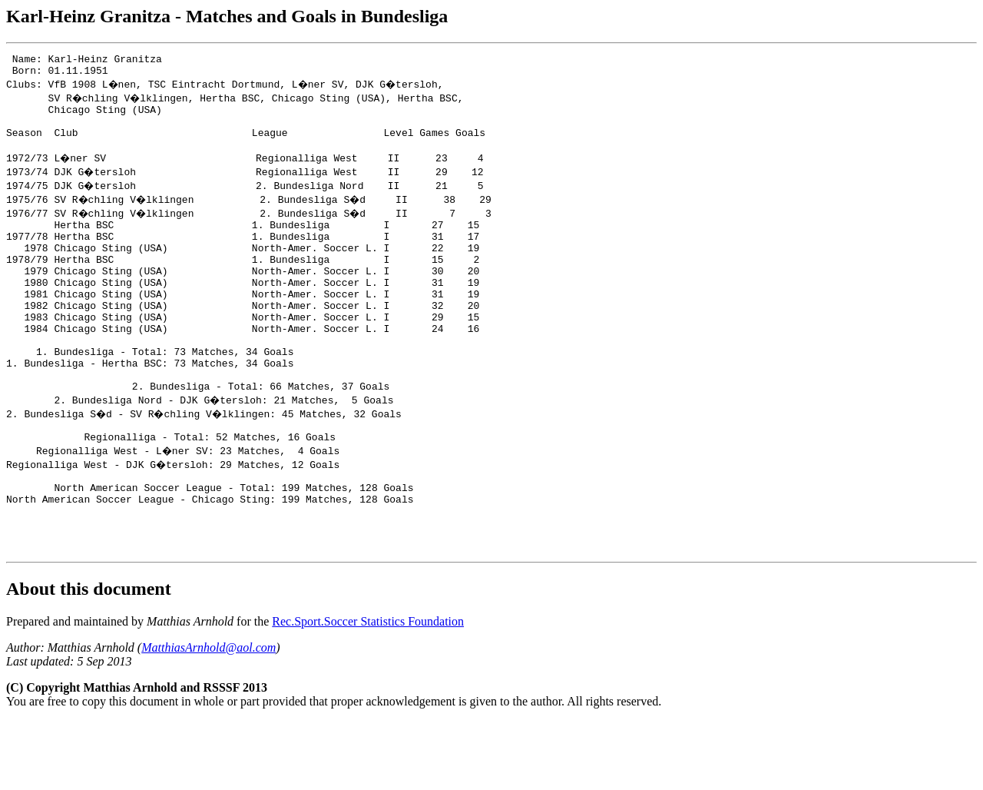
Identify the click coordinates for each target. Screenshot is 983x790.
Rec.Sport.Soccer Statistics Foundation (368, 690)
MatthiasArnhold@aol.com (208, 716)
